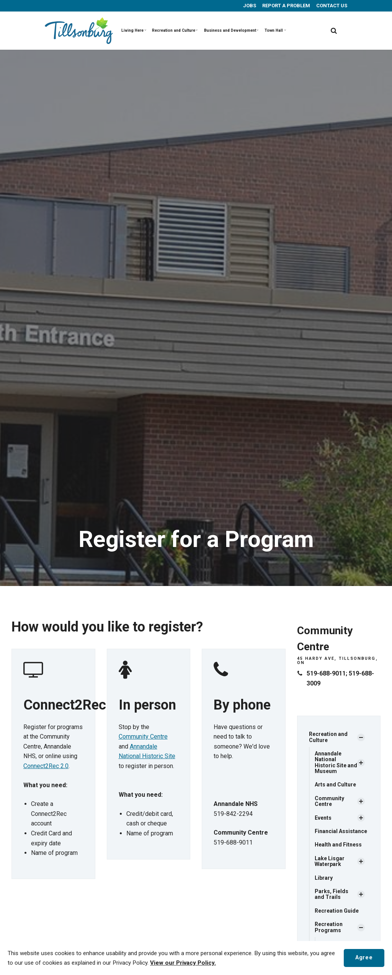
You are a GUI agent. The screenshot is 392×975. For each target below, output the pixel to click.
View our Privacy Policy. (183, 962)
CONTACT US (331, 5)
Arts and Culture (335, 784)
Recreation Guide (337, 911)
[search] (333, 30)
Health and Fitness (338, 845)
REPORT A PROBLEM (285, 5)
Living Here (134, 30)
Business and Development (231, 30)
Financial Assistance (341, 831)
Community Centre (143, 736)
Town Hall (275, 30)
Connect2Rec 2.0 (46, 766)
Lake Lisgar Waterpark (330, 861)
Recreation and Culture (175, 30)
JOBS (249, 5)
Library (324, 878)
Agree (363, 957)
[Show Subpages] (361, 737)
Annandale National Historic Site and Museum (336, 762)
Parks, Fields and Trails (331, 894)
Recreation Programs (329, 927)
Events (323, 818)
